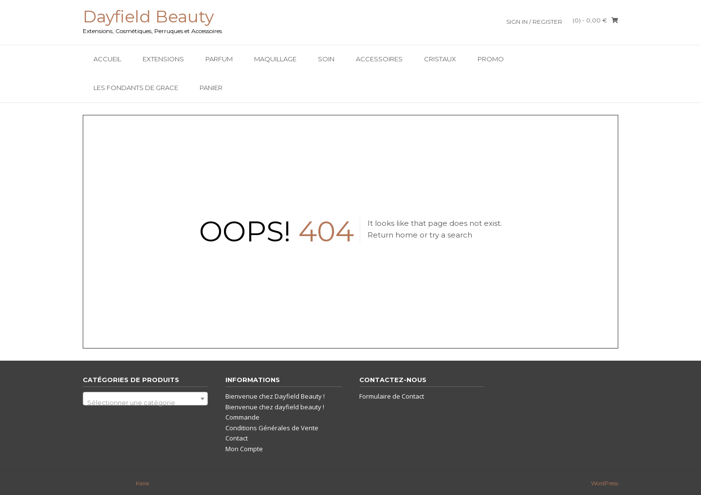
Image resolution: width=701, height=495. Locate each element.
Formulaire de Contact (391, 396)
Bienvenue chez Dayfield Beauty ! (275, 396)
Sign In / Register (534, 21)
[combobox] (145, 398)
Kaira (142, 483)
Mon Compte (244, 448)
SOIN (326, 59)
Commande (242, 417)
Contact (236, 438)
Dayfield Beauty (148, 16)
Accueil (107, 59)
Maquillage (275, 59)
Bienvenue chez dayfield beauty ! (274, 407)
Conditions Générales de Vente (271, 427)
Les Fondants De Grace (135, 88)
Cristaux (440, 59)
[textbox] (145, 402)
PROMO (491, 59)
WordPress (604, 483)
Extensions (163, 59)
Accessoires (379, 59)
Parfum (219, 59)
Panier (211, 88)
